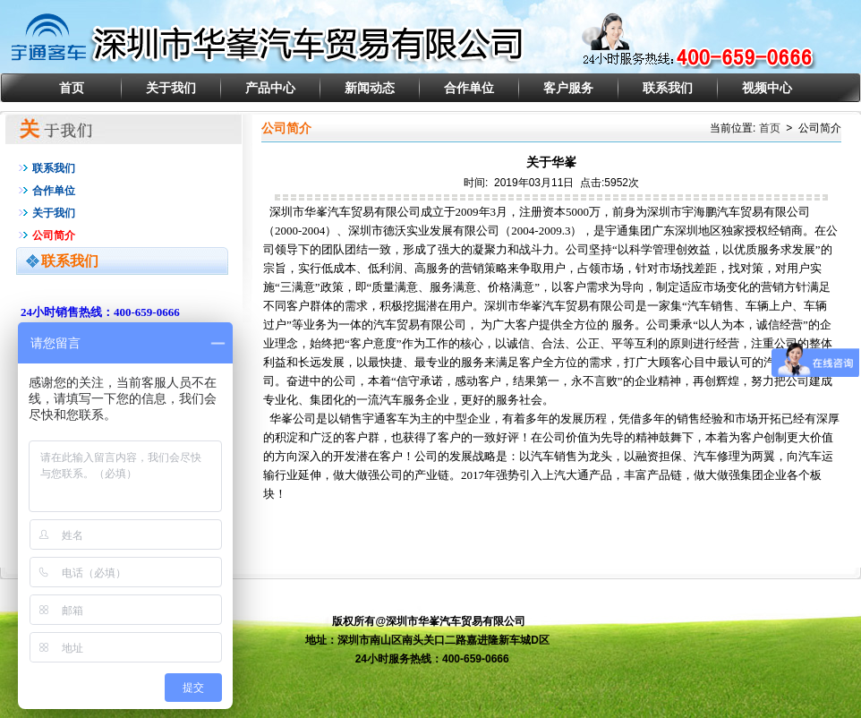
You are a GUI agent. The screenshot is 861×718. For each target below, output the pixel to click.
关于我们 (171, 88)
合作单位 (469, 88)
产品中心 (270, 88)
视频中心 (767, 88)
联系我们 (668, 88)
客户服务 (568, 88)
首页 (71, 88)
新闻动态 (370, 88)
